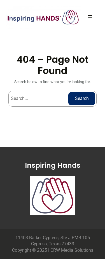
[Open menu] (90, 17)
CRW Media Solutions (71, 250)
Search (82, 98)
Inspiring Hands (52, 165)
